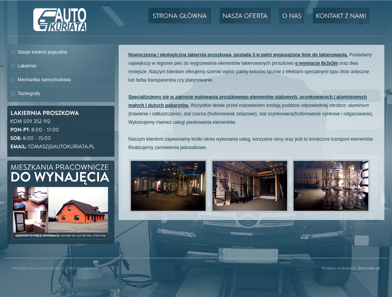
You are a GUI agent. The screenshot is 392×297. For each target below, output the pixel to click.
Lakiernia (27, 66)
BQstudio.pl (369, 268)
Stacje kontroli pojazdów (42, 52)
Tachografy (29, 93)
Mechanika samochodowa (44, 79)
